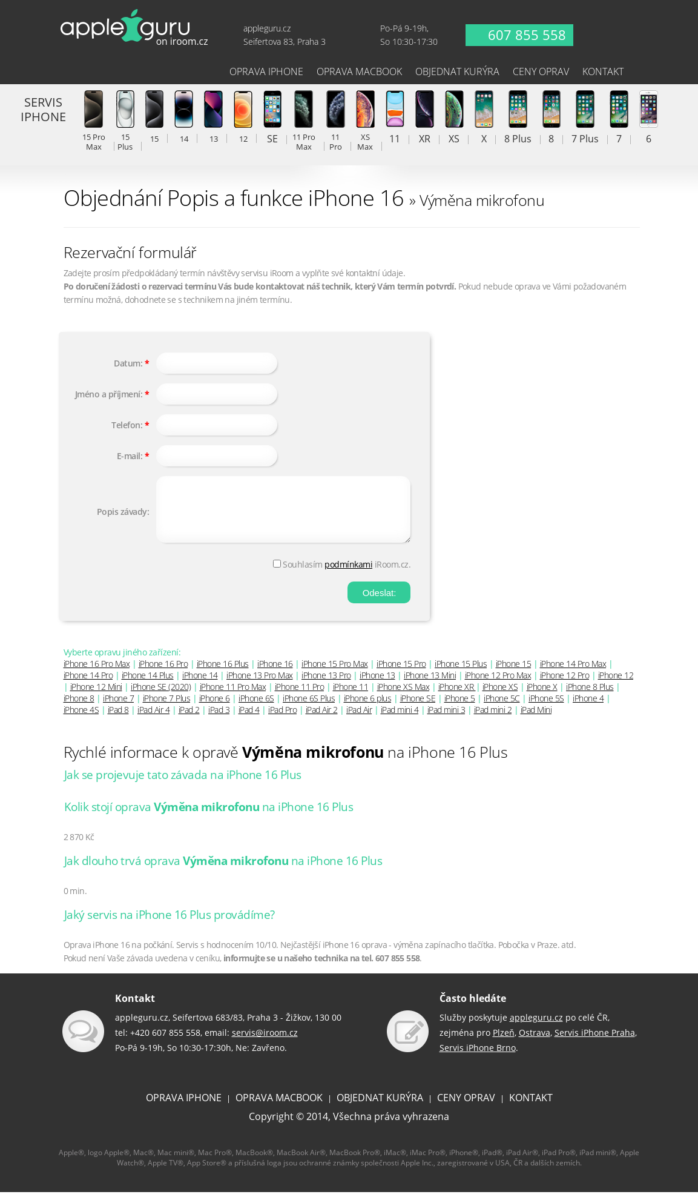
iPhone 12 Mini (96, 697)
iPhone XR (457, 697)
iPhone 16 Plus (223, 674)
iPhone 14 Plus (148, 686)
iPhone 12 (616, 686)
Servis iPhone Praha (595, 1043)
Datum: (128, 363)
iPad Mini (536, 720)
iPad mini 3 (446, 720)
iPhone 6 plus (368, 709)
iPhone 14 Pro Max (573, 674)
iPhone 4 (588, 709)
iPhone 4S (81, 720)
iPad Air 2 (322, 720)
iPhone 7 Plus (167, 709)
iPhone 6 (214, 709)
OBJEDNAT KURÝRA (380, 1108)
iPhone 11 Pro (299, 697)
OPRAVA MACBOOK (279, 1108)
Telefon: (126, 425)
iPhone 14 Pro (88, 686)
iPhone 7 (118, 709)
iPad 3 (218, 720)
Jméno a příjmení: (109, 394)
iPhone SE (418, 709)
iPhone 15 (514, 674)
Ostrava (534, 1043)
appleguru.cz (536, 1028)
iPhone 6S (256, 709)
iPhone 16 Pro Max (97, 674)
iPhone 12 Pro (565, 686)
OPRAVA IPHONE (184, 1108)
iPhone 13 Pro (326, 686)
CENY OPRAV (466, 1108)
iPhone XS (500, 697)
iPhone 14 (200, 686)
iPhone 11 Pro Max (233, 697)
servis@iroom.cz (265, 1043)
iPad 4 (249, 720)
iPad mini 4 (400, 720)
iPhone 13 (377, 686)
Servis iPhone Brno (478, 1058)
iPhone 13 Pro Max (259, 686)
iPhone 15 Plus (461, 674)
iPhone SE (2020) (161, 697)
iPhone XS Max (403, 697)
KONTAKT (531, 1108)
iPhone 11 (351, 697)
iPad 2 (189, 720)
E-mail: (130, 456)
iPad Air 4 (153, 720)
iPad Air (359, 720)
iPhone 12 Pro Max (498, 686)
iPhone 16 (275, 674)
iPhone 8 (79, 709)
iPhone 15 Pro (401, 674)
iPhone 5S (546, 709)
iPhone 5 (459, 709)
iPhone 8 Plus (590, 697)
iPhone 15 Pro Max (334, 674)
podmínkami (348, 575)
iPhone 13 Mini (430, 686)
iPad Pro (282, 720)
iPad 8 (118, 720)
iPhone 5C (502, 709)
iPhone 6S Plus (309, 709)
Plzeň (504, 1043)
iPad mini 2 (493, 720)
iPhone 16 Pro (163, 674)
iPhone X (542, 697)
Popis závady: (123, 517)
